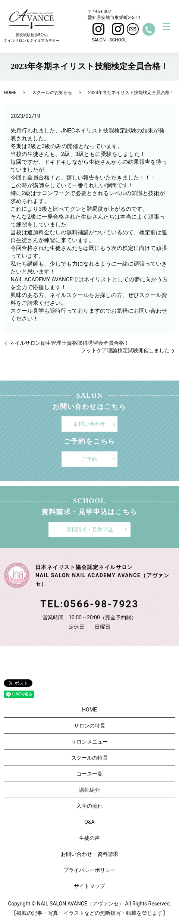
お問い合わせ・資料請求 (89, 854)
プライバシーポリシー (89, 870)
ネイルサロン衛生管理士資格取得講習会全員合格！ (69, 343)
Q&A (89, 822)
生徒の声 (89, 838)
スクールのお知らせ (52, 92)
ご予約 (89, 459)
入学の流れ (89, 806)
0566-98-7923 (101, 604)
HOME (10, 92)
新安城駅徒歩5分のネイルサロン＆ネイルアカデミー (32, 26)
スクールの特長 (89, 758)
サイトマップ (89, 886)
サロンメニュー (89, 742)
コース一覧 (89, 774)
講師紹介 (89, 790)
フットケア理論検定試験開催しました (125, 350)
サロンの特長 (89, 726)
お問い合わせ (89, 424)
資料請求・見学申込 (89, 529)
